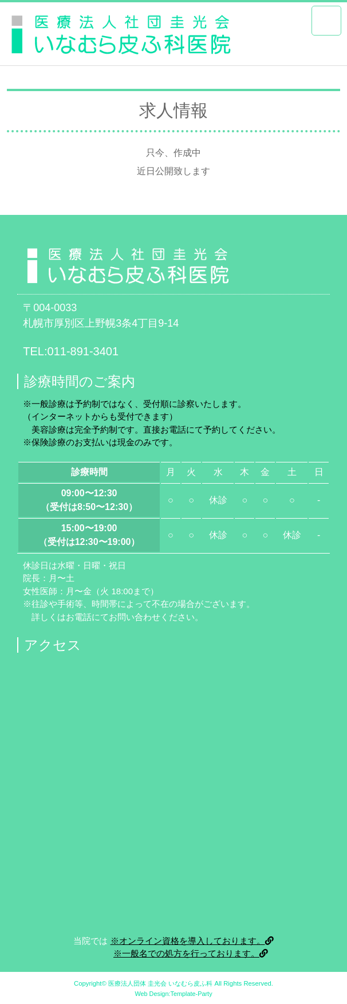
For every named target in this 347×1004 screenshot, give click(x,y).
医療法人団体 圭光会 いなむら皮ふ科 (160, 983)
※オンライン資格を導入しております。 (192, 941)
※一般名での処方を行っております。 (190, 953)
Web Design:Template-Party (173, 993)
